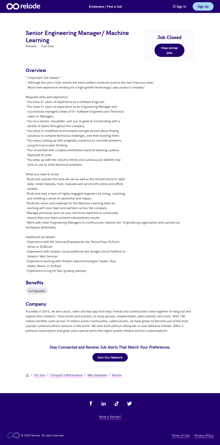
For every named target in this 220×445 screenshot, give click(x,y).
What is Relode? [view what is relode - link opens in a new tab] (110, 416)
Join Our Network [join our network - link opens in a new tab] (110, 357)
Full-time (39, 375)
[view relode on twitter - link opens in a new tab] (129, 404)
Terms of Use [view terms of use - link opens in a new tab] (181, 435)
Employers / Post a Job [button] (105, 6)
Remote (117, 375)
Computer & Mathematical (66, 375)
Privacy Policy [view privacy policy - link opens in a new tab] (204, 435)
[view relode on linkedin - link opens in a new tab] (104, 404)
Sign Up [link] (203, 6)
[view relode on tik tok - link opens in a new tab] (117, 404)
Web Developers (97, 375)
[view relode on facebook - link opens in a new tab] (91, 404)
